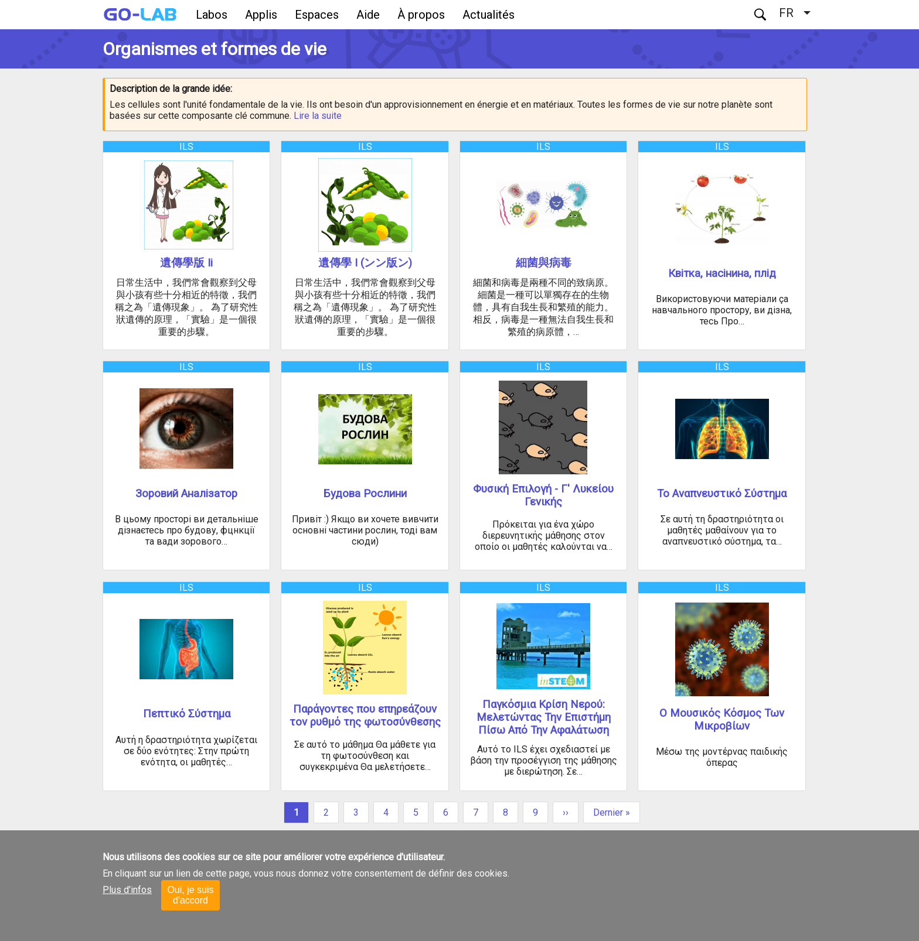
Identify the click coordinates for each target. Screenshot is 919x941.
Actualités (488, 15)
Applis (261, 15)
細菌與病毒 (543, 262)
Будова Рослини (365, 493)
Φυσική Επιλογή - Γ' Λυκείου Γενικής (543, 495)
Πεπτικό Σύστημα (186, 713)
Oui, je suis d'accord (190, 895)
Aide (368, 15)
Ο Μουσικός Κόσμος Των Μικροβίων (721, 720)
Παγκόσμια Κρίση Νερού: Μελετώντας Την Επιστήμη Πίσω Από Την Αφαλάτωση (543, 717)
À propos (421, 15)
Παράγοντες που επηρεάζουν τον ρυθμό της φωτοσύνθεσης (365, 715)
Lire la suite (318, 115)
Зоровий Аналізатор (186, 493)
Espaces (317, 15)
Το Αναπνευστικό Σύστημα (722, 493)
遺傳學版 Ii (186, 262)
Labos (211, 15)
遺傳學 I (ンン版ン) (365, 262)
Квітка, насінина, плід (722, 273)
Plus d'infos (127, 889)
